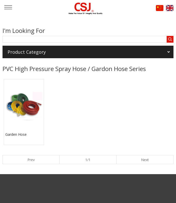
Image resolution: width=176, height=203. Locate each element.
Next (145, 159)
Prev (31, 159)
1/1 (88, 159)
